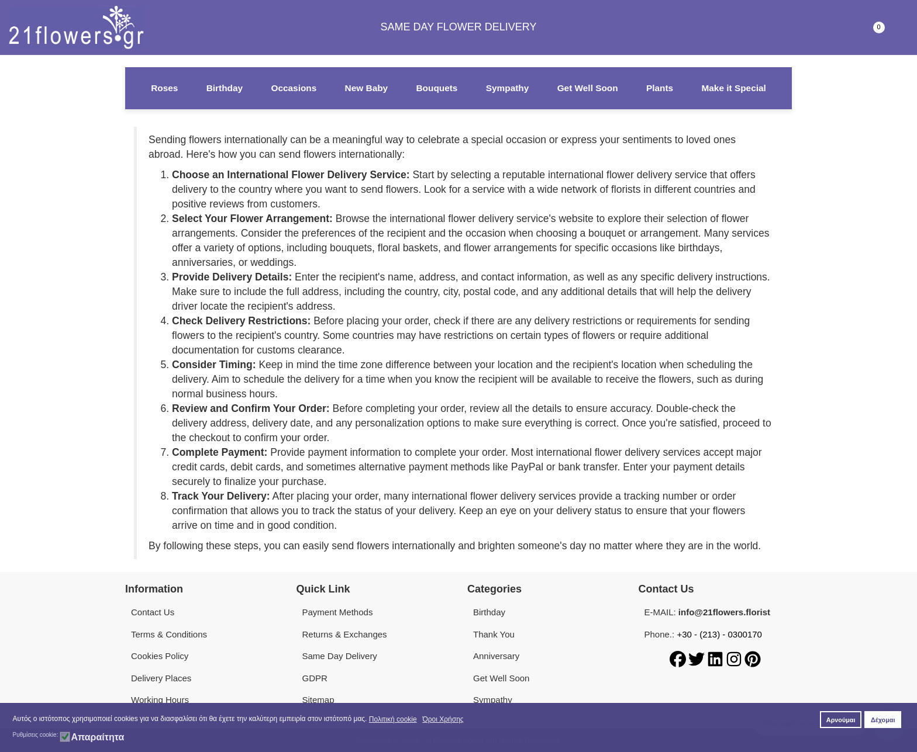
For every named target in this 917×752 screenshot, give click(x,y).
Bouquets (436, 88)
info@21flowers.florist (724, 612)
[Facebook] (679, 658)
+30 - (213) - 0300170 (719, 634)
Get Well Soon (587, 88)
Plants (659, 88)
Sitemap (318, 700)
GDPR (315, 678)
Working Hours (160, 700)
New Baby (366, 88)
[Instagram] (735, 658)
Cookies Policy (159, 656)
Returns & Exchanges (344, 634)
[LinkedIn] (716, 658)
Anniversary (496, 656)
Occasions (293, 88)
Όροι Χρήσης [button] (442, 719)
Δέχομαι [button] (883, 719)
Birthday (224, 88)
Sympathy (507, 88)
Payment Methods (337, 612)
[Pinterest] (752, 658)
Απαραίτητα (97, 737)
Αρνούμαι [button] (841, 719)
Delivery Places (161, 678)
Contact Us (152, 612)
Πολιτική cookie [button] (393, 719)
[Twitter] (697, 658)
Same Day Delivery (339, 656)
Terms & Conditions (169, 634)
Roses (164, 88)
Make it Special (733, 88)
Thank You (494, 634)
